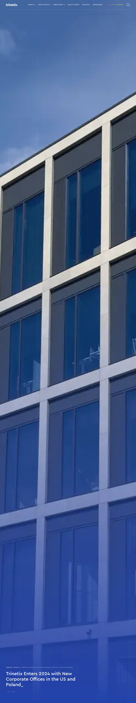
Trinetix (9, 667)
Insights (17, 667)
